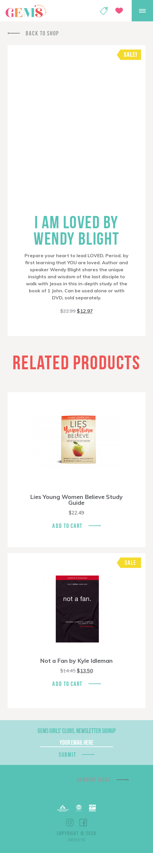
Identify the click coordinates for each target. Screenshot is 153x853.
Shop (104, 11)
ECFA (79, 807)
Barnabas (63, 808)
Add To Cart (67, 526)
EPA (92, 808)
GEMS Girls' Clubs (26, 10)
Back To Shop (42, 33)
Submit (67, 754)
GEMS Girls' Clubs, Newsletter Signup (77, 730)
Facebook (83, 822)
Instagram (70, 822)
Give (119, 10)
